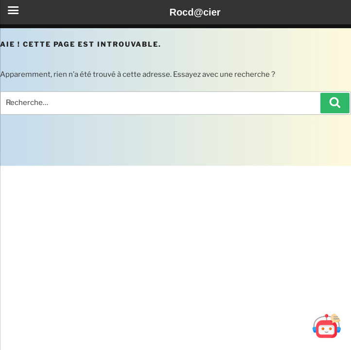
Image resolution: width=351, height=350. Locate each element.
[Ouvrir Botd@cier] (326, 325)
